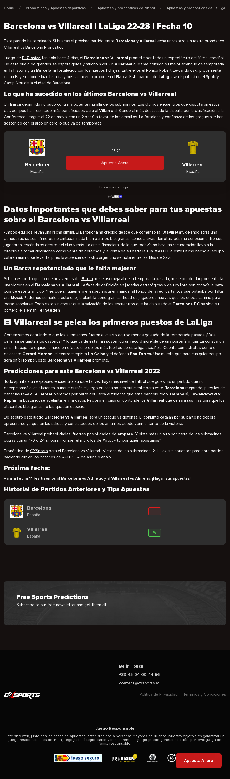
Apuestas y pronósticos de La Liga (196, 8)
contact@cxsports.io (139, 683)
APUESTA (71, 457)
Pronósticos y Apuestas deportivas (56, 8)
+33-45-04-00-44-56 (139, 674)
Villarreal (82, 360)
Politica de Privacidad (159, 694)
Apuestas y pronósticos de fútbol (126, 8)
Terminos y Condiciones (204, 694)
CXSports (39, 450)
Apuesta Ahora (115, 163)
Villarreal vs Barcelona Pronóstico (34, 47)
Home (9, 8)
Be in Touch (131, 666)
